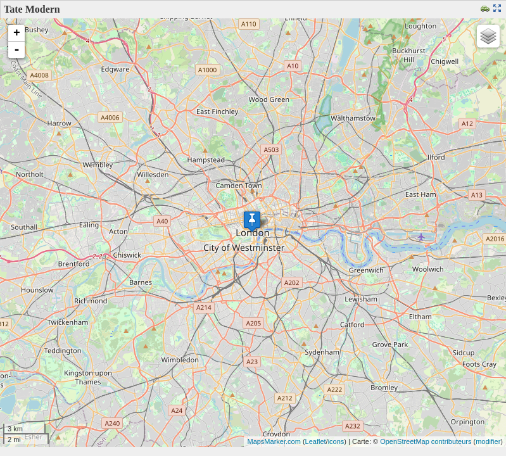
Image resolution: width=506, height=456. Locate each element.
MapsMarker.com (273, 441)
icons (336, 441)
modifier (488, 441)
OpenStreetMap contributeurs (425, 441)
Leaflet (315, 441)
